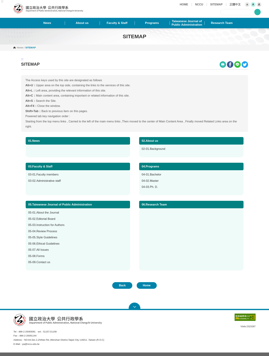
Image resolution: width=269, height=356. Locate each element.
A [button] (247, 4)
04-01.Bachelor (151, 174)
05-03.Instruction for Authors (46, 225)
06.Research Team (154, 204)
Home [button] (146, 285)
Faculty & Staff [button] (117, 23)
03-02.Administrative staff (44, 180)
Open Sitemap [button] (134, 306)
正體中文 (235, 4)
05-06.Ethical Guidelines (44, 243)
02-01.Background (153, 149)
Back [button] (122, 285)
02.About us (150, 140)
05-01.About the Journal (43, 212)
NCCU (199, 4)
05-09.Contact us (39, 262)
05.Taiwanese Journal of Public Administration (60, 204)
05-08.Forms (36, 256)
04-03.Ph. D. (150, 187)
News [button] (47, 23)
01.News (34, 140)
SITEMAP (216, 4)
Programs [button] (152, 23)
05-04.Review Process (42, 231)
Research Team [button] (222, 23)
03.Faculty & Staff (40, 166)
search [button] (257, 12)
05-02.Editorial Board (41, 219)
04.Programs (150, 166)
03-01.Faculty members (43, 174)
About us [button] (82, 23)
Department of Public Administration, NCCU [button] (16, 5)
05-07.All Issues (38, 249)
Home (20, 47)
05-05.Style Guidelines (42, 237)
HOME (184, 4)
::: (2, 1)
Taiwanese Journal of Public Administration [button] (187, 23)
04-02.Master (150, 180)
